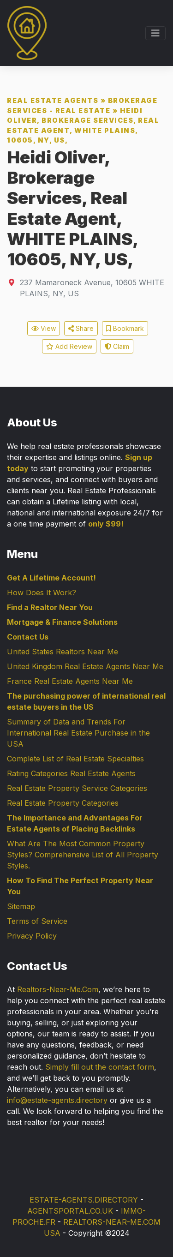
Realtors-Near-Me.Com (57, 989)
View (43, 328)
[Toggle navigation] (155, 33)
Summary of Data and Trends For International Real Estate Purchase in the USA (78, 732)
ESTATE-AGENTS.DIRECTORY (84, 1199)
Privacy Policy (32, 935)
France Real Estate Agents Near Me (70, 681)
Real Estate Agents (52, 100)
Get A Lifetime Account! (51, 577)
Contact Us (27, 636)
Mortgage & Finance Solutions (62, 622)
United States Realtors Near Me (62, 651)
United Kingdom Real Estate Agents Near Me (85, 666)
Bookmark (125, 328)
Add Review (69, 346)
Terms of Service (37, 921)
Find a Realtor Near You (50, 607)
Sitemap (21, 906)
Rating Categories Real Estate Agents (71, 773)
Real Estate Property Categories (63, 803)
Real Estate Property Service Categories (77, 788)
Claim (117, 346)
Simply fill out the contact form (99, 1066)
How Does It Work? (41, 592)
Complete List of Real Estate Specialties (75, 758)
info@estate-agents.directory (57, 1100)
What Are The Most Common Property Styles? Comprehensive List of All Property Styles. (82, 854)
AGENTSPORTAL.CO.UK (70, 1210)
